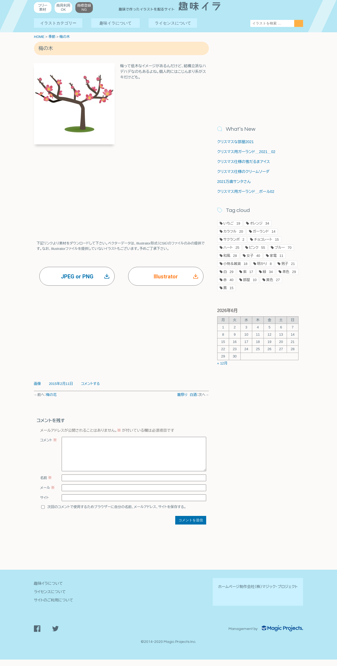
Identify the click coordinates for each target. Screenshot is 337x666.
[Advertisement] (121, 187)
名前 (46, 484)
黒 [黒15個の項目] (228, 288)
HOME (39, 37)
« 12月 (222, 363)
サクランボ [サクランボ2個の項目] (233, 240)
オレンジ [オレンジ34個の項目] (259, 223)
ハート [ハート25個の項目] (231, 248)
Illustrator (176, 276)
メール (47, 494)
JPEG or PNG (85, 276)
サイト (44, 504)
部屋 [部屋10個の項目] (250, 280)
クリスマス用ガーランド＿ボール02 (245, 191)
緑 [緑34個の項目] (268, 272)
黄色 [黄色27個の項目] (273, 280)
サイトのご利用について (53, 606)
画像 (37, 384)
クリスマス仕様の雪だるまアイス (243, 162)
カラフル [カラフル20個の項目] (233, 231)
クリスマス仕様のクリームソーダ (243, 171)
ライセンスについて (173, 23)
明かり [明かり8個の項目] (264, 264)
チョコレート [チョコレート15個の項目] (266, 240)
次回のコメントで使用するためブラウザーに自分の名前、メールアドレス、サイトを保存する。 (116, 513)
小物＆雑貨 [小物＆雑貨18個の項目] (235, 264)
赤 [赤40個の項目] (228, 280)
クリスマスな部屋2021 (235, 142)
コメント (48, 440)
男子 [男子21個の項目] (288, 264)
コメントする (90, 384)
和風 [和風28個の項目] (230, 256)
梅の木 (64, 37)
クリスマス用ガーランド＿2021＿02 (246, 152)
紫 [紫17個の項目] (248, 272)
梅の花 (51, 395)
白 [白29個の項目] (228, 272)
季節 (51, 37)
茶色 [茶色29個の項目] (289, 272)
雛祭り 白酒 (187, 395)
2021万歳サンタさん (234, 181)
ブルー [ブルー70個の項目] (283, 248)
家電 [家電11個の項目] (276, 256)
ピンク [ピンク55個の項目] (257, 248)
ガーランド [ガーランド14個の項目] (264, 231)
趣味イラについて (115, 23)
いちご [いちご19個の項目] (231, 223)
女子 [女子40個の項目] (253, 256)
